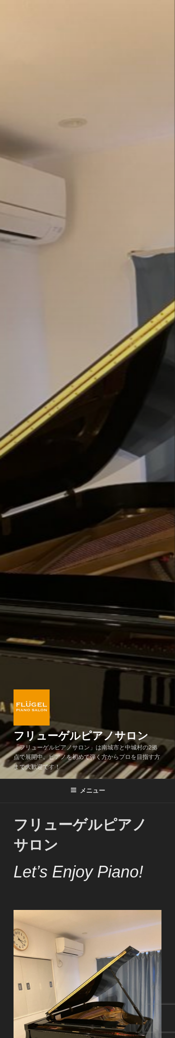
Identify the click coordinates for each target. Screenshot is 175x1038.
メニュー (87, 790)
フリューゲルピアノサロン (81, 736)
